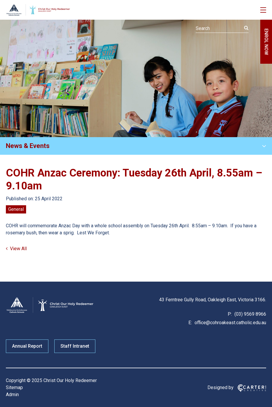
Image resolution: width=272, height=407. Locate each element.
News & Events (28, 145)
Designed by (220, 387)
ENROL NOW (266, 41)
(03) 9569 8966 (249, 314)
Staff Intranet (74, 346)
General (16, 209)
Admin (12, 394)
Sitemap (14, 387)
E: (190, 322)
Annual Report (27, 346)
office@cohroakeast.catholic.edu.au (229, 322)
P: (230, 314)
